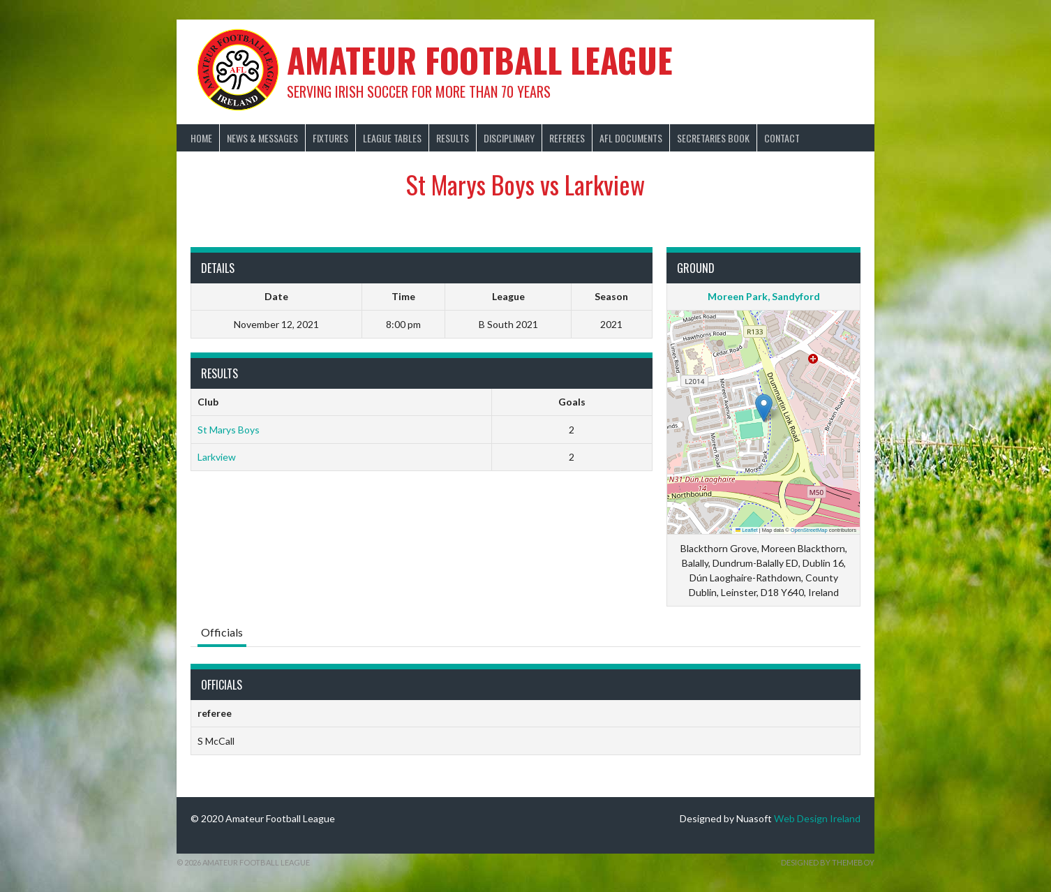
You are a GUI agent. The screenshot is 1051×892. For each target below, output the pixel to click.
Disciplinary (509, 138)
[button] (764, 408)
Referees (567, 138)
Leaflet (747, 530)
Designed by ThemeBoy (827, 862)
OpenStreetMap (809, 530)
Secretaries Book (713, 138)
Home (201, 138)
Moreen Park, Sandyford (764, 296)
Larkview (216, 457)
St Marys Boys (228, 430)
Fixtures (330, 138)
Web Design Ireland (817, 818)
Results (452, 138)
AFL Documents (630, 138)
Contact (782, 138)
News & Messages (262, 138)
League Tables (392, 138)
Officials (222, 632)
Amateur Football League (480, 59)
